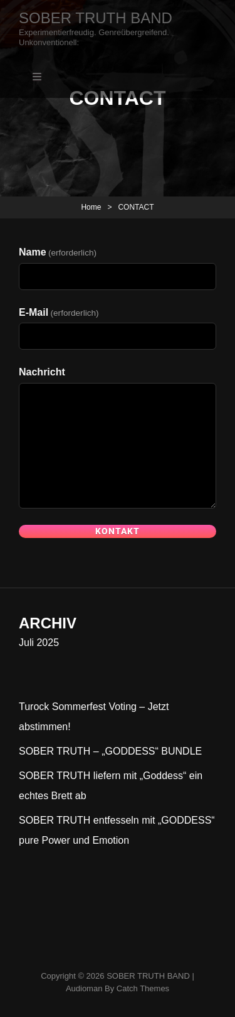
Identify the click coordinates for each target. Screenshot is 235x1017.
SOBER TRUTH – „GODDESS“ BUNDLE (110, 751)
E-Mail (59, 312)
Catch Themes (143, 988)
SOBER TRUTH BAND (95, 17)
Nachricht (42, 372)
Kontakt (117, 531)
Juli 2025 (39, 642)
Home (91, 207)
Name (58, 252)
